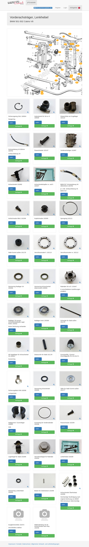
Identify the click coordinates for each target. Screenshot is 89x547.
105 (78, 45)
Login (65, 8)
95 (57, 76)
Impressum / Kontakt (14, 544)
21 (56, 80)
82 (42, 91)
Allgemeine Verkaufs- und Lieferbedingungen (45, 544)
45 (71, 44)
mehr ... (12, 123)
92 (73, 79)
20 (62, 69)
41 (71, 75)
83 (42, 93)
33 (61, 61)
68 (50, 45)
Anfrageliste (75, 8)
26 (69, 34)
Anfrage (18, 126)
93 (81, 75)
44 (65, 44)
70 (36, 46)
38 (71, 77)
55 (80, 63)
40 (76, 82)
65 (59, 52)
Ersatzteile (31, 2)
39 (77, 50)
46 (72, 44)
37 (70, 49)
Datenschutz (26, 544)
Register (58, 8)
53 (79, 74)
